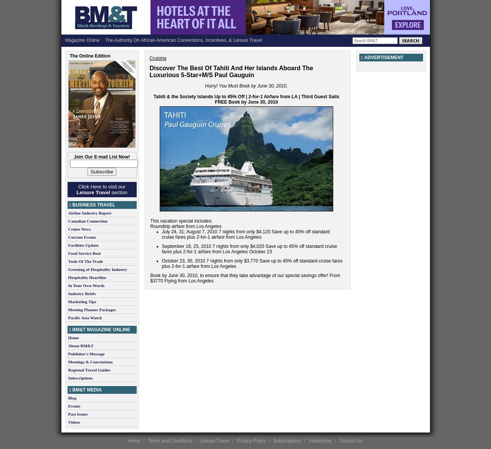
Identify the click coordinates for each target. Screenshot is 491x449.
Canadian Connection (87, 221)
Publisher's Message (86, 354)
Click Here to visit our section (101, 189)
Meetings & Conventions (90, 362)
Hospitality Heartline (87, 277)
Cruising (158, 58)
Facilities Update (83, 245)
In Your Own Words (86, 285)
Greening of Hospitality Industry (97, 269)
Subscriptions (80, 378)
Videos (74, 422)
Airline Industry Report (89, 213)
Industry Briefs (82, 293)
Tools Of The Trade (85, 261)
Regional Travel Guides (89, 370)
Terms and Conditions (170, 441)
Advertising (320, 441)
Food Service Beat (84, 253)
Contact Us (350, 441)
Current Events (82, 237)
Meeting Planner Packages (92, 309)
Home (73, 337)
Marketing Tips (82, 301)
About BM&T (81, 345)
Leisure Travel (214, 441)
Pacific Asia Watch (85, 317)
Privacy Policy (251, 441)
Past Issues (78, 414)
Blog (72, 398)
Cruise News (79, 229)
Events (74, 406)
